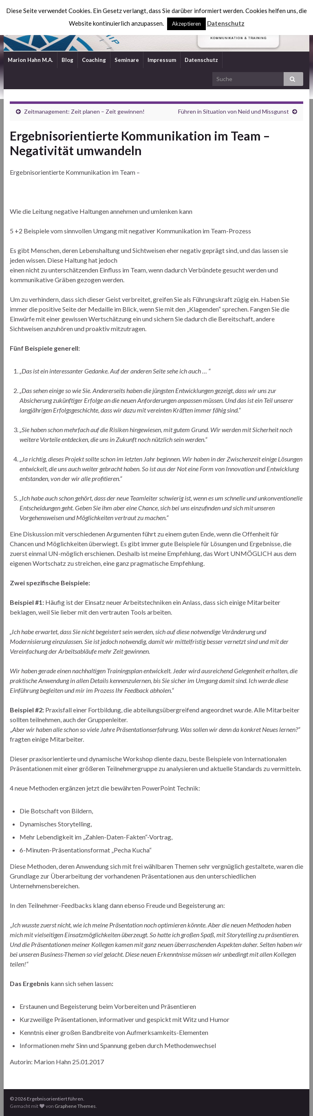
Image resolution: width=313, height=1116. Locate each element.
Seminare (127, 60)
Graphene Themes (75, 1106)
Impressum (162, 60)
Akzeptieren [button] (186, 23)
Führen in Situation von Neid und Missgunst (233, 111)
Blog (67, 60)
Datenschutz (201, 60)
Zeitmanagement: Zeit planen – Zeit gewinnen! (84, 111)
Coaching (94, 60)
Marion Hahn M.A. (30, 60)
